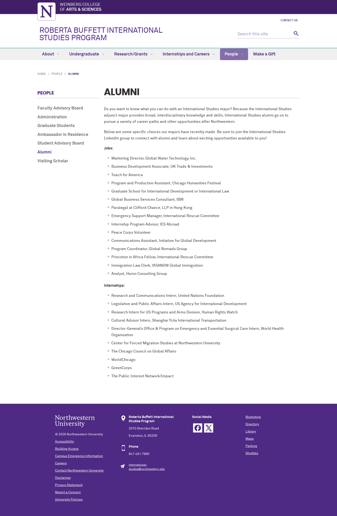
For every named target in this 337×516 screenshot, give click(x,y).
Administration (52, 117)
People (234, 54)
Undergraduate (86, 54)
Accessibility (64, 441)
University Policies (69, 499)
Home (41, 74)
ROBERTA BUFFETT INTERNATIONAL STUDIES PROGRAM (100, 34)
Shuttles (251, 453)
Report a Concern (68, 492)
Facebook (197, 427)
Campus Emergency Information (79, 456)
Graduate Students (56, 126)
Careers (61, 463)
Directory (252, 424)
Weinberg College (180, 7)
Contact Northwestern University (79, 470)
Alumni (44, 152)
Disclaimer (63, 478)
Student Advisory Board (60, 143)
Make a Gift (264, 54)
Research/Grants (133, 54)
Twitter (208, 427)
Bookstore (253, 417)
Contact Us (289, 20)
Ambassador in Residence (62, 135)
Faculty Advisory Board (60, 108)
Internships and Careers (189, 54)
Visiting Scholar (52, 161)
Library (250, 431)
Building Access (67, 449)
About (50, 54)
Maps (249, 438)
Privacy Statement (69, 485)
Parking (251, 446)
